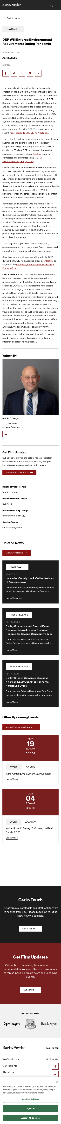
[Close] (57, 1081)
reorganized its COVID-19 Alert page (30, 133)
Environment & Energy (13, 515)
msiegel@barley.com (13, 427)
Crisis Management (12, 527)
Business (7, 503)
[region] (30, 1100)
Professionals (11, 1059)
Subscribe (30, 989)
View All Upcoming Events (21, 727)
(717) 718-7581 (9, 423)
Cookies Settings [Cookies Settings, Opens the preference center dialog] (30, 1099)
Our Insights (10, 1065)
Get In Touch (30, 928)
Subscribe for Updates (19, 472)
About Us (8, 1072)
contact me (48, 261)
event (14, 767)
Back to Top (52, 1048)
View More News (16, 552)
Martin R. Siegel (10, 418)
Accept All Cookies (30, 1118)
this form (37, 154)
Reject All (30, 1108)
